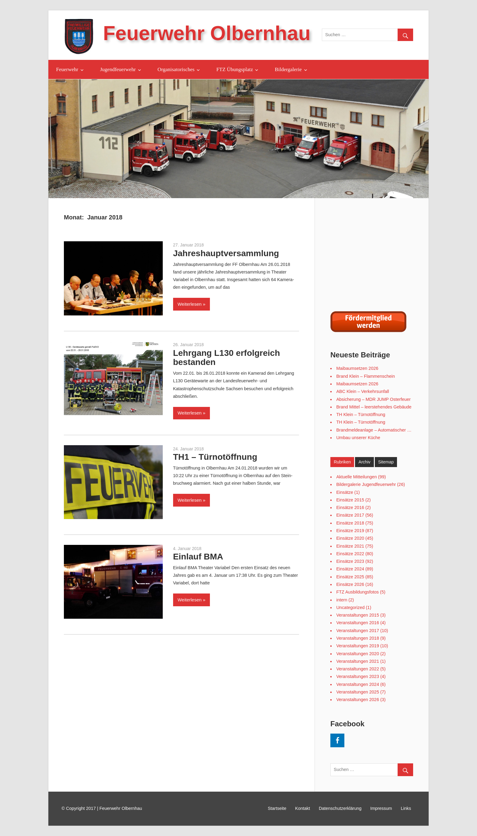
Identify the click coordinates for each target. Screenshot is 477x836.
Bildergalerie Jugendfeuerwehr (366, 484)
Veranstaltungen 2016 (357, 622)
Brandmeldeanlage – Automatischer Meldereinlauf (384, 430)
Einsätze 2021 (350, 546)
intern (341, 599)
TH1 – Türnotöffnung (215, 457)
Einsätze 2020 (350, 538)
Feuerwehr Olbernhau (207, 33)
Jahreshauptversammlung (226, 253)
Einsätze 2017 (350, 515)
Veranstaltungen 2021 (357, 661)
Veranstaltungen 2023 (357, 676)
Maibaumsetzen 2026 (357, 368)
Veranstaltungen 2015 (357, 615)
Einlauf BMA (198, 556)
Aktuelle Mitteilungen (356, 476)
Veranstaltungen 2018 (357, 638)
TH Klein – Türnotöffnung (360, 414)
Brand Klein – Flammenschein (365, 376)
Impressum (381, 808)
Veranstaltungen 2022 (357, 668)
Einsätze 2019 (350, 530)
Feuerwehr (67, 69)
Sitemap (386, 461)
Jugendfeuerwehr (118, 69)
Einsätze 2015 (350, 499)
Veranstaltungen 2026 (357, 699)
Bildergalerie (288, 69)
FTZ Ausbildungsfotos (357, 592)
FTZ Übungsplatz (234, 69)
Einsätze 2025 (350, 576)
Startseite (277, 808)
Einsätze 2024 (350, 568)
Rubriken (342, 461)
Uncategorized (350, 607)
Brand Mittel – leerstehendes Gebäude (373, 406)
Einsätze (344, 492)
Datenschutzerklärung (340, 808)
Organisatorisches (176, 69)
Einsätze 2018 (350, 523)
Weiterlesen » (191, 304)
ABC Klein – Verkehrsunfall (362, 391)
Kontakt (302, 808)
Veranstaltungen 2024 (357, 684)
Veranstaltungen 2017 (357, 630)
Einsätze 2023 (350, 561)
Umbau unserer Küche (358, 437)
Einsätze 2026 (350, 584)
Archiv (365, 461)
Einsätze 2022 (350, 553)
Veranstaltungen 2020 (357, 653)
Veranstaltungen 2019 (357, 645)
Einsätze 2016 (350, 507)
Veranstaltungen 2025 (357, 692)
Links (406, 808)
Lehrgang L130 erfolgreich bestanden (226, 357)
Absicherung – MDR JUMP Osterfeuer (373, 399)
